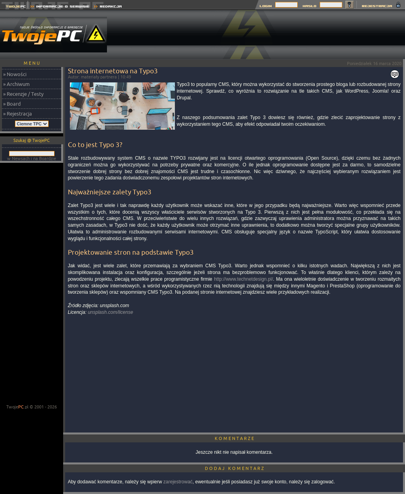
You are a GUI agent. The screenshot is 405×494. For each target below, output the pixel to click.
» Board (12, 103)
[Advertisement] (378, 34)
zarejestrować (178, 482)
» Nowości (14, 74)
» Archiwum (16, 84)
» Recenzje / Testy (23, 94)
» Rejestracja (17, 113)
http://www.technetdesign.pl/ (243, 279)
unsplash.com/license (110, 312)
